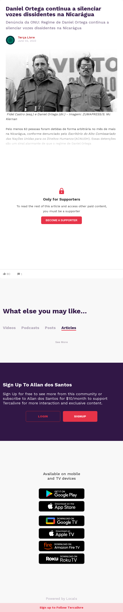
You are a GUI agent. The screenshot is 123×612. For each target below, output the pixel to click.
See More (61, 342)
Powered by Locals (61, 599)
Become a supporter (61, 220)
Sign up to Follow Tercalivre (61, 607)
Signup (80, 416)
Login (43, 416)
